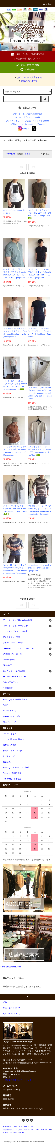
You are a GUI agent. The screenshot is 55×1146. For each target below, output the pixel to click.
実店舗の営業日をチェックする (18, 1080)
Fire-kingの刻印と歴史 (12, 773)
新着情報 (7, 762)
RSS (15, 1132)
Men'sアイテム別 (10, 711)
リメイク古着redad (41, 121)
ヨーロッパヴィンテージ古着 (27, 117)
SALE (5, 705)
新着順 (27, 154)
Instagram (24, 128)
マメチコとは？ (9, 734)
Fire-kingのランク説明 (12, 779)
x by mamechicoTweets (10, 967)
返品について (28, 1129)
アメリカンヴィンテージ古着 (18, 121)
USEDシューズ (17, 124)
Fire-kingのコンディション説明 (16, 768)
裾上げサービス (9, 722)
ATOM (21, 1132)
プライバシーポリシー (43, 1129)
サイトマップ (8, 756)
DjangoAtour (30, 124)
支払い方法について (10, 1126)
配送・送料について (26, 1126)
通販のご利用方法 (28, 81)
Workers (41, 124)
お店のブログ (8, 1132)
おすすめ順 (10, 154)
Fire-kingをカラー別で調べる (15, 700)
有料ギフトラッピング (12, 751)
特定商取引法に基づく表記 (12, 1129)
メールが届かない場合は (13, 739)
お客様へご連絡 (9, 745)
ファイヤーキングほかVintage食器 (27, 114)
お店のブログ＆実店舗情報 (27, 77)
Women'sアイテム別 (11, 716)
